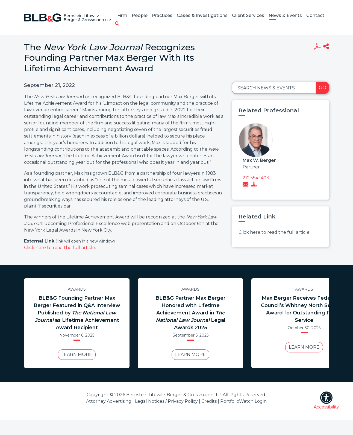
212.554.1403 (256, 177)
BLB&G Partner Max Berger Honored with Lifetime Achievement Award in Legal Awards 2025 (190, 313)
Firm (122, 15)
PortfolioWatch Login (243, 401)
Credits (209, 401)
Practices (162, 15)
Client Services (248, 15)
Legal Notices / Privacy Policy (166, 401)
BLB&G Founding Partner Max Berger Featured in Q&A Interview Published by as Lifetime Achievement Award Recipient (77, 313)
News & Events (285, 15)
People (140, 15)
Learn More (76, 354)
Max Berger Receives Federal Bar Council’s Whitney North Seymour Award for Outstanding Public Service (304, 309)
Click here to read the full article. (60, 247)
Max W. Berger (259, 160)
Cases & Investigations (202, 15)
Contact (315, 15)
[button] (117, 24)
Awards (77, 289)
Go (322, 87)
